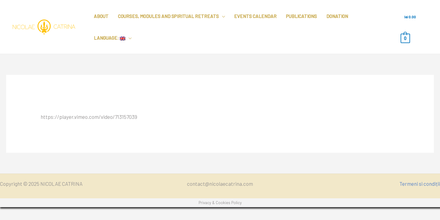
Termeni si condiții (419, 184)
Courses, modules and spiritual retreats (168, 16)
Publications (301, 16)
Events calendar (255, 16)
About (101, 16)
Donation (337, 16)
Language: (109, 38)
